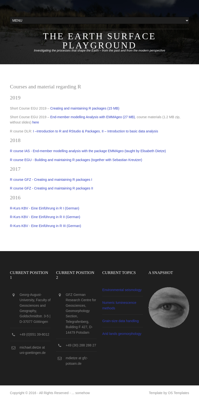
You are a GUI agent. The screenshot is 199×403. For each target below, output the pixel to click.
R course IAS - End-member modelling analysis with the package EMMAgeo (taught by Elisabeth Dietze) (88, 151)
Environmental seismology (121, 290)
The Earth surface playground (99, 40)
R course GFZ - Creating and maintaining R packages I (51, 180)
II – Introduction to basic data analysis (130, 131)
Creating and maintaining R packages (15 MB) (84, 108)
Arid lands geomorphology (121, 334)
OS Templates (178, 393)
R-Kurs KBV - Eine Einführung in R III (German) (45, 226)
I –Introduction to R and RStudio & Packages (66, 131)
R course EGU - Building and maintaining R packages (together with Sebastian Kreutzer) (76, 160)
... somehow (81, 393)
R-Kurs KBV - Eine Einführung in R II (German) (45, 217)
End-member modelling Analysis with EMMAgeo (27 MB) (92, 117)
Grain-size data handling (120, 321)
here (35, 122)
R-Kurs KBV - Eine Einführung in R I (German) (44, 208)
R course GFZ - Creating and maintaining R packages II (51, 188)
